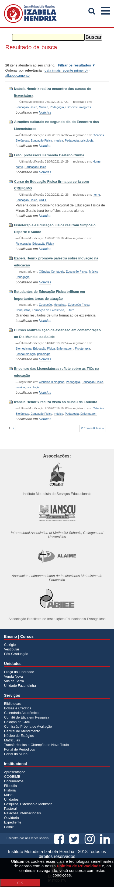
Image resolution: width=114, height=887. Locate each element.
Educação (45, 304)
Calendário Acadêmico (21, 713)
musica (58, 140)
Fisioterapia (23, 243)
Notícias (45, 112)
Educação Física (26, 107)
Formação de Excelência (48, 310)
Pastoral (10, 809)
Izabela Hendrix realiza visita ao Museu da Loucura (55, 402)
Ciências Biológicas (78, 107)
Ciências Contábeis (51, 271)
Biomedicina (24, 348)
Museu (9, 795)
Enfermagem (65, 348)
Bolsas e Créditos (17, 708)
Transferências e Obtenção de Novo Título (36, 745)
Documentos (13, 781)
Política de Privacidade (79, 866)
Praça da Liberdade (19, 672)
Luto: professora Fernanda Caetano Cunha (49, 155)
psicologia (86, 140)
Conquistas (23, 310)
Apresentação (14, 772)
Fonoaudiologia (26, 353)
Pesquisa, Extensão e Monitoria (28, 804)
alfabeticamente (17, 75)
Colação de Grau (17, 722)
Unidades (11, 799)
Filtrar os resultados (74, 65)
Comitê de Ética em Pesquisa (26, 717)
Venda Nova (13, 676)
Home (97, 161)
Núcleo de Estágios (19, 736)
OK (20, 883)
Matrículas (12, 740)
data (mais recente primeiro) (66, 70)
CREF (43, 200)
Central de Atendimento (22, 731)
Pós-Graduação (16, 654)
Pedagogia (57, 107)
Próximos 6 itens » (92, 428)
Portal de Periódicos (19, 749)
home (19, 166)
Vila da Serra (14, 681)
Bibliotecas (12, 704)
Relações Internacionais (22, 813)
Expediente (12, 822)
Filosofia (10, 786)
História (10, 790)
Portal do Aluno (15, 754)
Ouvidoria (11, 818)
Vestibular (11, 649)
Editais (9, 827)
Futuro (70, 310)
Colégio (10, 645)
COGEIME (12, 777)
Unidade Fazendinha (20, 686)
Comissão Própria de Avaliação (28, 726)
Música (43, 107)
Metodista (60, 304)
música (58, 413)
